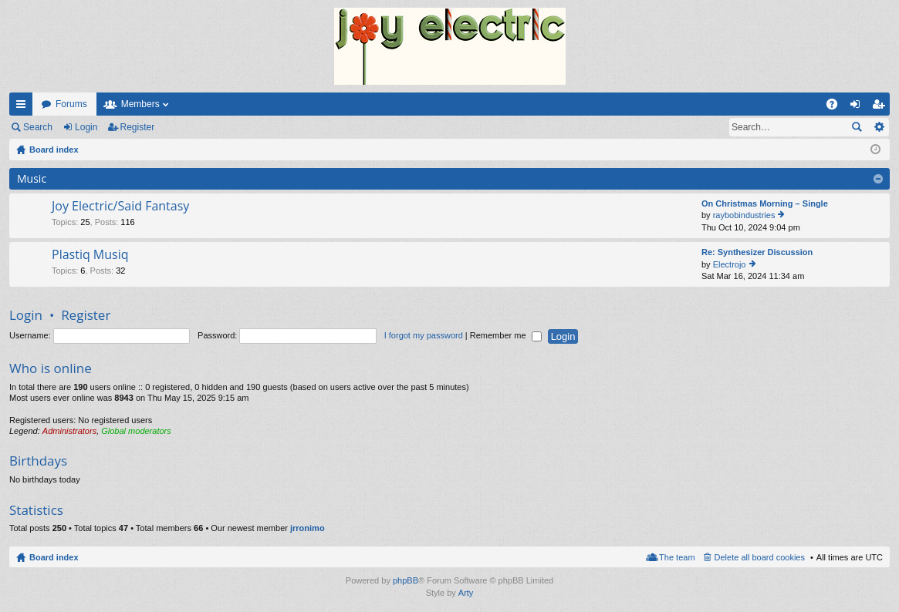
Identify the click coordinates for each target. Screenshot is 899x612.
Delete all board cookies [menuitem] (760, 557)
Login (86, 127)
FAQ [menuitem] (836, 107)
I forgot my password (423, 335)
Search (37, 127)
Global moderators (136, 430)
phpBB (405, 580)
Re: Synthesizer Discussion (757, 252)
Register (137, 127)
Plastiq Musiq (90, 255)
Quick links (23, 107)
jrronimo (307, 528)
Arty (466, 592)
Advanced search (878, 127)
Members (140, 104)
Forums (71, 104)
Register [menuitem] (882, 107)
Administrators (69, 430)
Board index (54, 557)
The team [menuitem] (677, 557)
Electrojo (729, 264)
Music (31, 178)
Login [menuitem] (858, 107)
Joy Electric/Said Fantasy (120, 206)
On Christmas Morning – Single (764, 203)
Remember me (506, 335)
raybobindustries (744, 215)
